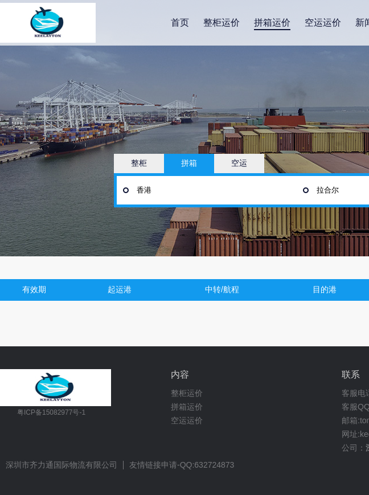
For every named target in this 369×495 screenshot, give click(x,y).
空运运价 (323, 22)
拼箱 (189, 162)
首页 (180, 22)
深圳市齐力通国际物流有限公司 (61, 465)
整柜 (139, 162)
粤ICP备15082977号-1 (51, 412)
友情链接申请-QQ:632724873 (181, 465)
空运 (239, 162)
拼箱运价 (272, 22)
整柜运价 (221, 22)
